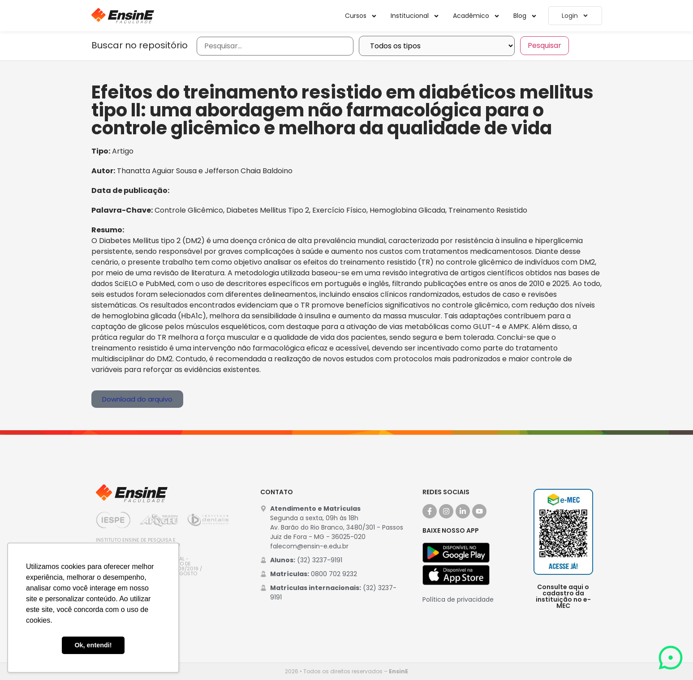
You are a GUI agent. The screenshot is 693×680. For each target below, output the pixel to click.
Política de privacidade (458, 599)
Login (575, 15)
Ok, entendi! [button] (93, 645)
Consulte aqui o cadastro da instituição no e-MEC (563, 596)
